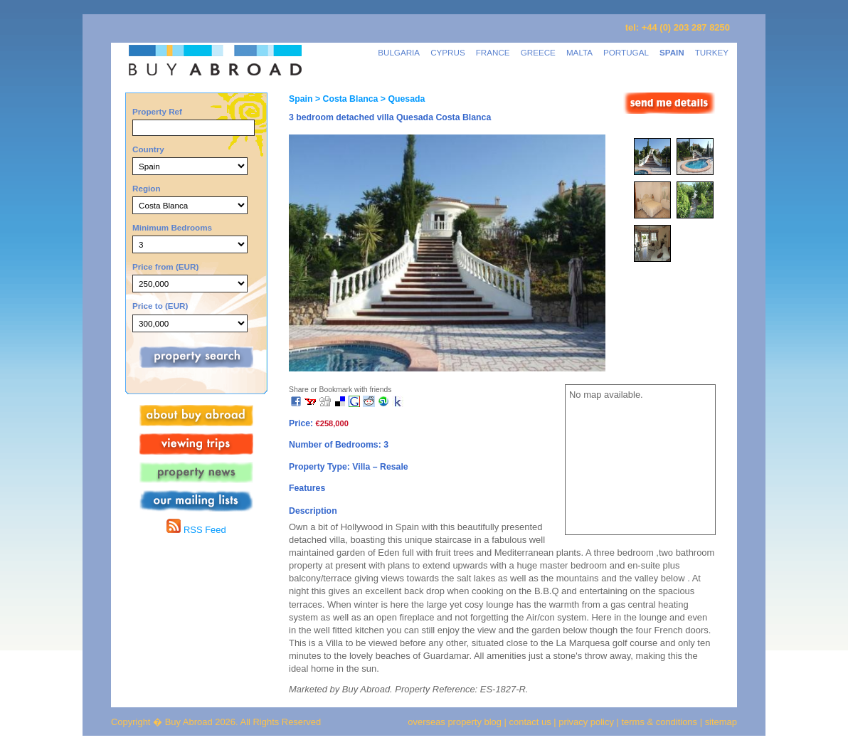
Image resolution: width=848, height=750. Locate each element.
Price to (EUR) (160, 305)
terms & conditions (661, 722)
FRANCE (493, 52)
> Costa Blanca (345, 99)
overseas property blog (455, 722)
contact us (530, 722)
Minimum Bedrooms (172, 227)
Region (146, 188)
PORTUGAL (626, 52)
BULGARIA (399, 52)
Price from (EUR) (165, 266)
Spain (300, 99)
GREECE (538, 52)
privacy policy (586, 722)
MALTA (579, 52)
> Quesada (401, 99)
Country (148, 149)
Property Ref (157, 111)
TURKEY (711, 52)
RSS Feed (196, 529)
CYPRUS (447, 52)
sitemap (719, 722)
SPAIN (671, 52)
